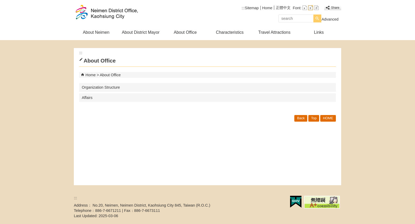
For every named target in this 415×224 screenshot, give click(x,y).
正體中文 (283, 8)
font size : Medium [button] (310, 7)
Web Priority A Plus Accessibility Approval (322, 202)
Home (267, 8)
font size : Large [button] (316, 8)
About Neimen (96, 32)
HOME (328, 118)
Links (319, 32)
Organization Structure (101, 87)
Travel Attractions (274, 32)
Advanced (330, 19)
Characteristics (230, 32)
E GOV (295, 202)
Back (301, 118)
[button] (317, 18)
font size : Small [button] (305, 8)
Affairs (87, 98)
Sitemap (252, 8)
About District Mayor (141, 32)
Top (314, 118)
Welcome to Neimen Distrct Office (118, 13)
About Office (185, 32)
